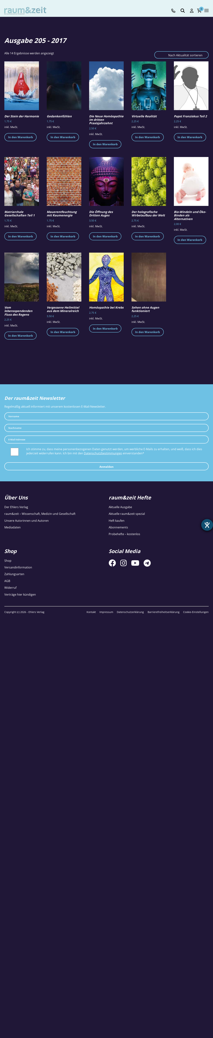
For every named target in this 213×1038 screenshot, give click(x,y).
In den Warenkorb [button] (20, 137)
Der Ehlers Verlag (16, 507)
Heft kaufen (116, 521)
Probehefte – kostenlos (124, 534)
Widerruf (10, 588)
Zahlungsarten (14, 574)
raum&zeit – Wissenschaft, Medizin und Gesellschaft (40, 514)
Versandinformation (18, 567)
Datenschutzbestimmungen (103, 453)
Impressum (106, 612)
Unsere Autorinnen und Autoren (26, 521)
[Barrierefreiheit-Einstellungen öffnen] (207, 525)
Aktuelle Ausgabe (120, 507)
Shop (7, 561)
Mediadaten (12, 527)
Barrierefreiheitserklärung (163, 612)
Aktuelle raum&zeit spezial (127, 514)
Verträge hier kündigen (20, 595)
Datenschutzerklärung (130, 612)
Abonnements (118, 527)
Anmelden (106, 466)
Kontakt (91, 612)
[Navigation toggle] (206, 10)
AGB (7, 581)
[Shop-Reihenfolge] (181, 54)
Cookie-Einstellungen (196, 612)
